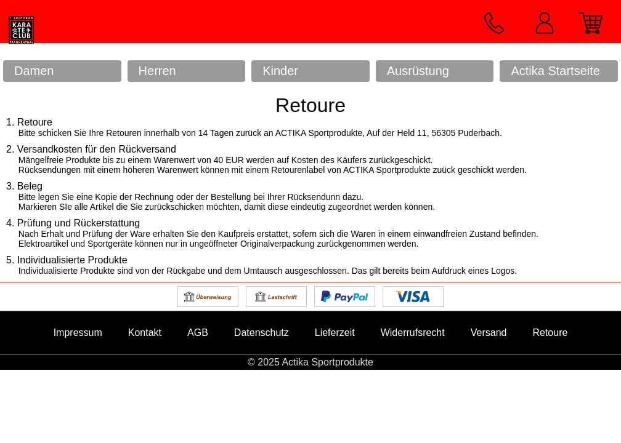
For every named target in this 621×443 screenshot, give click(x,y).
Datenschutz (261, 332)
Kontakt (144, 332)
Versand (489, 332)
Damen (34, 71)
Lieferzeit (335, 332)
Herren (157, 71)
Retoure (549, 332)
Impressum (78, 332)
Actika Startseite (555, 71)
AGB (197, 332)
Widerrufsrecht (413, 332)
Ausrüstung (418, 71)
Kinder (280, 71)
